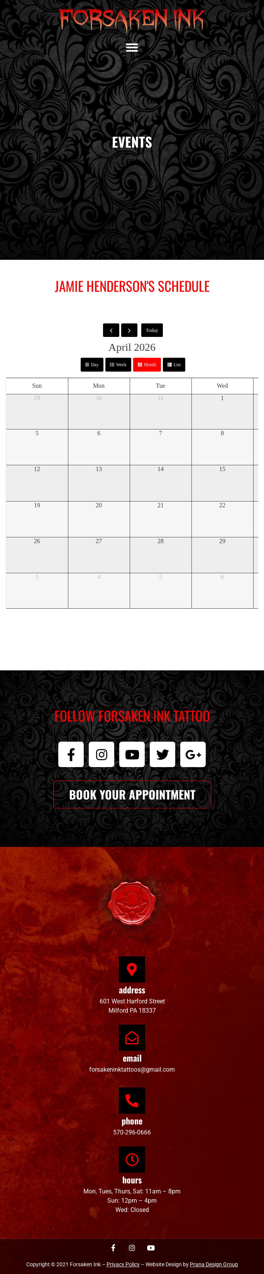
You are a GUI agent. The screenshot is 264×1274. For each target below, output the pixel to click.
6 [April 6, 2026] (98, 433)
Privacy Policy (123, 1264)
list (177, 364)
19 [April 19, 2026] (37, 505)
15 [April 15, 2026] (222, 469)
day (95, 364)
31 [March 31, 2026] (160, 398)
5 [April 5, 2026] (37, 433)
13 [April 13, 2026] (99, 469)
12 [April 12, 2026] (37, 469)
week (121, 364)
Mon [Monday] (99, 385)
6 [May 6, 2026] (222, 577)
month (150, 364)
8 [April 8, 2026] (222, 433)
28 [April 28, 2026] (160, 541)
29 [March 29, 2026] (37, 398)
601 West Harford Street (132, 1001)
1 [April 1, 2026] (222, 398)
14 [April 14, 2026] (160, 469)
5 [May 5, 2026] (160, 577)
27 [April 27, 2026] (99, 541)
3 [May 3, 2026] (37, 577)
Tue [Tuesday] (160, 385)
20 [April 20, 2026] (99, 505)
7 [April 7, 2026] (160, 433)
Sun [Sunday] (37, 385)
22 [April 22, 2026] (222, 505)
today (152, 330)
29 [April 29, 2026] (222, 541)
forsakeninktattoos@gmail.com (132, 1069)
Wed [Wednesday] (222, 385)
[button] (132, 47)
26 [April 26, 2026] (37, 541)
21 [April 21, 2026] (160, 505)
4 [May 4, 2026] (98, 577)
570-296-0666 (132, 1132)
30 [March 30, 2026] (99, 398)
